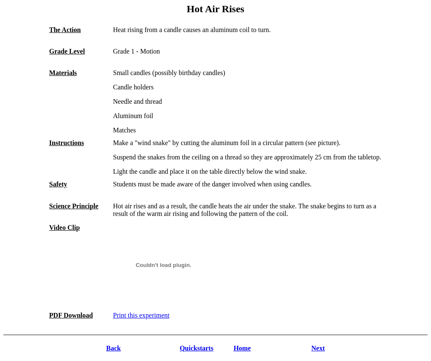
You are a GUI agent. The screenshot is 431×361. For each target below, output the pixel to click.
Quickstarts (196, 348)
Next (318, 348)
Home (242, 348)
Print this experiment (141, 315)
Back (113, 348)
